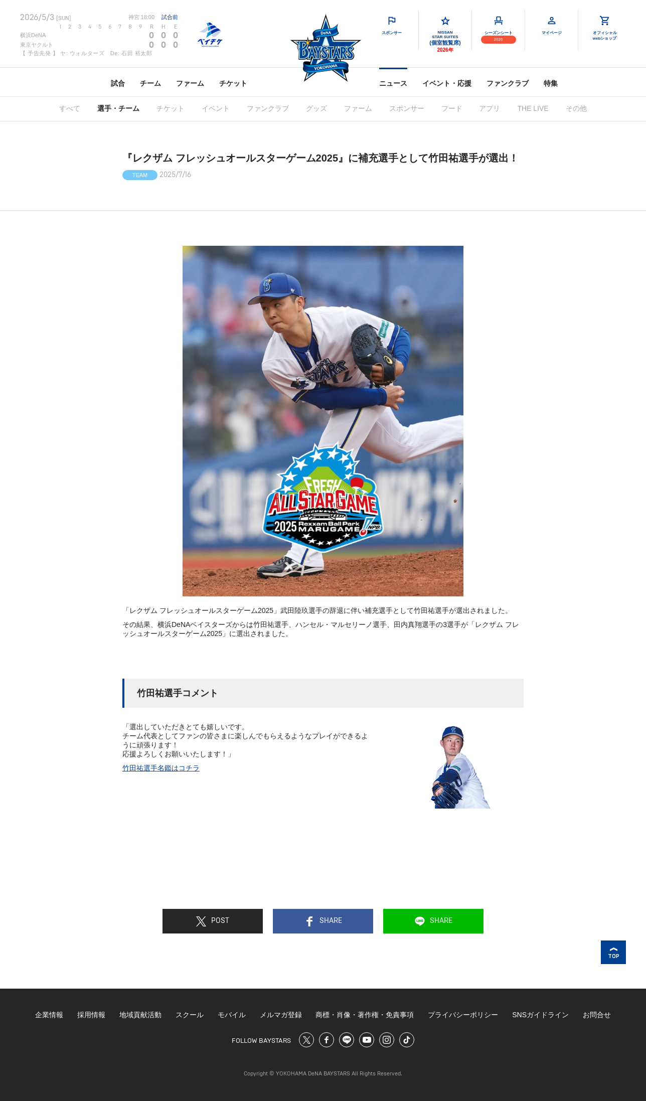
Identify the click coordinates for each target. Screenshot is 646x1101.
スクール (190, 1015)
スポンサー (406, 108)
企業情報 (49, 1015)
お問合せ (597, 1015)
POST (212, 921)
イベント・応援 (446, 83)
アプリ (489, 108)
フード (451, 108)
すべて (69, 108)
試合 (118, 83)
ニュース (393, 83)
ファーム (190, 83)
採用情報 (91, 1015)
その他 (576, 108)
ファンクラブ (508, 83)
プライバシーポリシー (463, 1015)
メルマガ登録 (281, 1015)
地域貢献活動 (140, 1015)
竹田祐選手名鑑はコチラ (161, 768)
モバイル (232, 1015)
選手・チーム (118, 108)
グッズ (316, 108)
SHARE (323, 921)
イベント (216, 108)
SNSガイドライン (540, 1015)
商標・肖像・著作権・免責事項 (364, 1015)
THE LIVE (532, 108)
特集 (551, 83)
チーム (150, 83)
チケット (233, 83)
